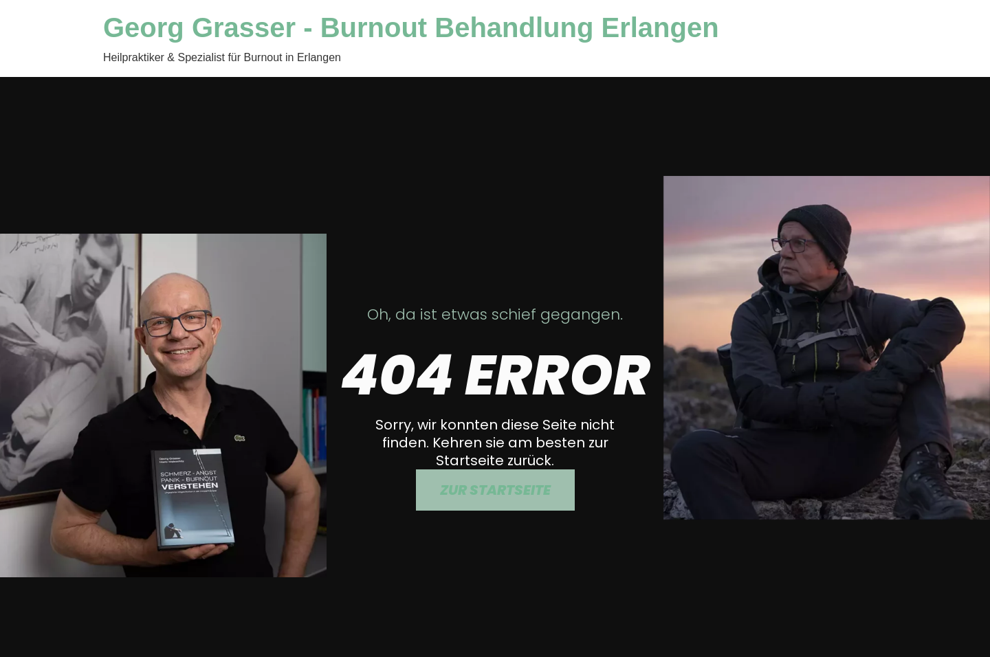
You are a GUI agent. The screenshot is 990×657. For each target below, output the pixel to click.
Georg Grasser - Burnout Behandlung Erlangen (411, 27)
